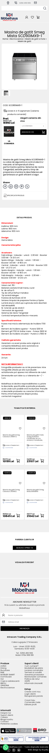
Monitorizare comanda (35, 677)
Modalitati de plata (34, 668)
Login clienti (30, 694)
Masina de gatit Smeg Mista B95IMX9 (35, 490)
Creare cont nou (33, 692)
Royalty (45, 749)
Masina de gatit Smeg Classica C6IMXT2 (11, 436)
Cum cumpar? (31, 666)
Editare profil (30, 704)
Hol (2, 679)
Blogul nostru (7, 719)
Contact (5, 722)
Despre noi (6, 713)
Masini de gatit (24, 41)
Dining (3, 668)
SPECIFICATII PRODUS (15, 195)
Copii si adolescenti (10, 681)
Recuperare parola (34, 696)
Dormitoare (6, 677)
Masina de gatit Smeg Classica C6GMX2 (11, 490)
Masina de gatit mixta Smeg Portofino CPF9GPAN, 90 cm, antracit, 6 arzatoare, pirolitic (35, 437)
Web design (33, 749)
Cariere (4, 717)
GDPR (27, 681)
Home (5, 39)
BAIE (2, 672)
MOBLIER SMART (8, 675)
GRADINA (5, 685)
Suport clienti (7, 715)
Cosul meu (30, 700)
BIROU (3, 683)
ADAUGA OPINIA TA (24, 547)
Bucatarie (5, 670)
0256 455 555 (22, 3)
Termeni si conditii (33, 672)
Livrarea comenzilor (34, 670)
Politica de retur (32, 679)
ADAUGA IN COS (28, 132)
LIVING (3, 666)
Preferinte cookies (9, 724)
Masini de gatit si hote (35, 39)
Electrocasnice (17, 39)
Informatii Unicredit (34, 683)
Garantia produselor (34, 675)
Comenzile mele (32, 702)
